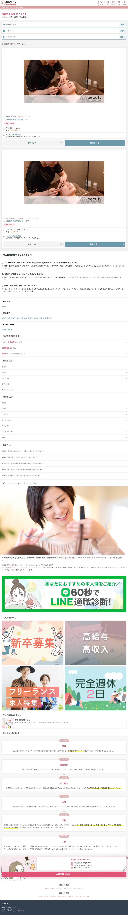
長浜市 (24, 318)
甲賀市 (30, 318)
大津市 (35, 318)
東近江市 (48, 318)
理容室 (46, 896)
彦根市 (9, 318)
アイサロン (70, 896)
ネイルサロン (62, 896)
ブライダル (52, 896)
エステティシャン (77, 888)
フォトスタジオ (80, 896)
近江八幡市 (17, 318)
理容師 (4, 330)
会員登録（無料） (91, 874)
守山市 (41, 318)
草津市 (4, 318)
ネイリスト (67, 888)
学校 (88, 896)
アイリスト (59, 888)
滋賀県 (4, 307)
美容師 (9, 330)
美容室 (40, 896)
